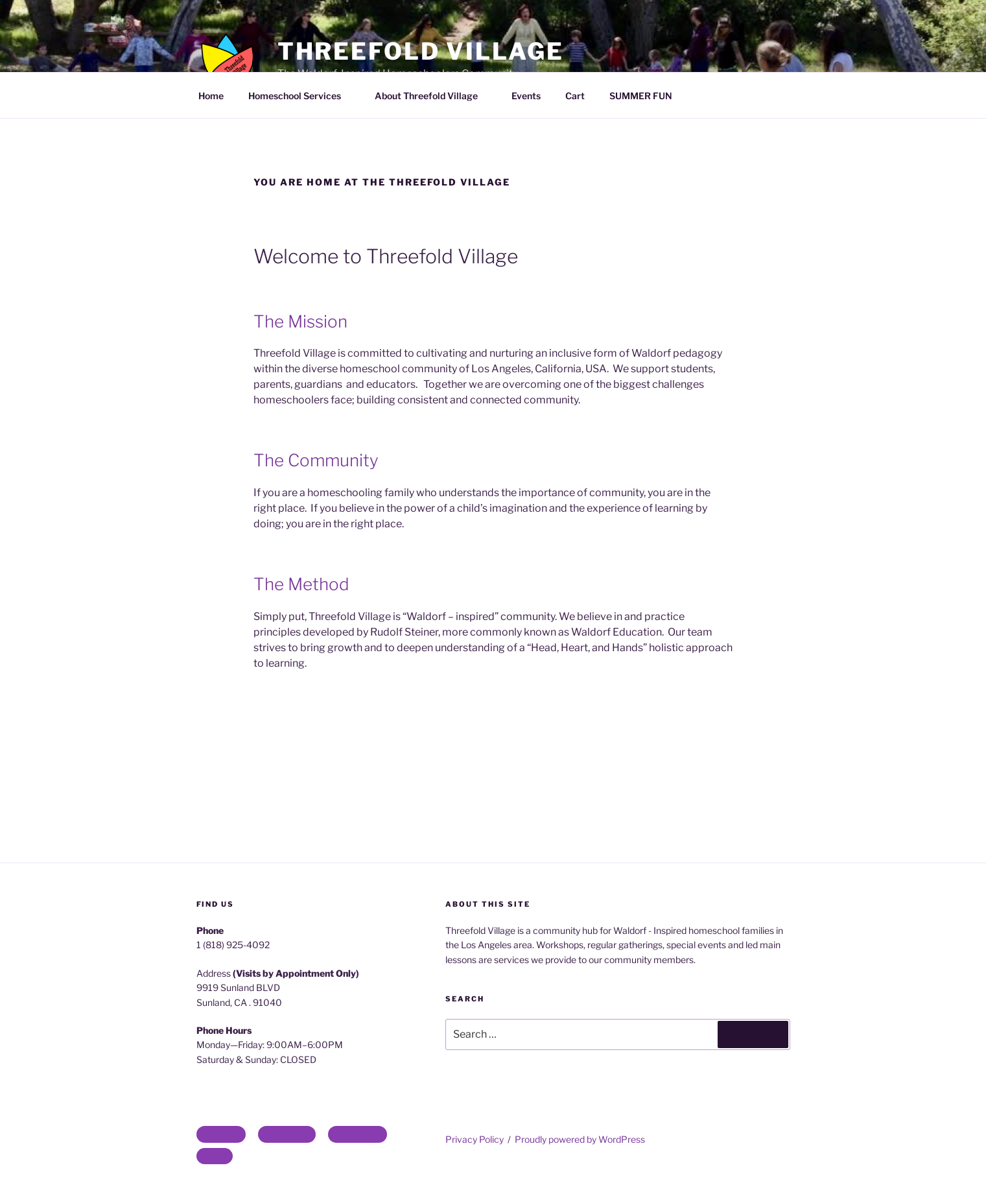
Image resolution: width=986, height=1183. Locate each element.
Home (211, 95)
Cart (575, 95)
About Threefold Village (432, 95)
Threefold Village (420, 51)
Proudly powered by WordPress (580, 1139)
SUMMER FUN (640, 95)
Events (526, 95)
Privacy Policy (474, 1139)
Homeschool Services (300, 95)
